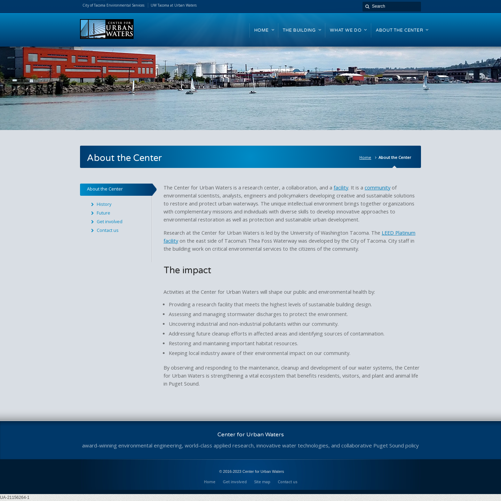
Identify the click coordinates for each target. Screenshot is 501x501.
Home (365, 157)
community (377, 187)
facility (341, 187)
